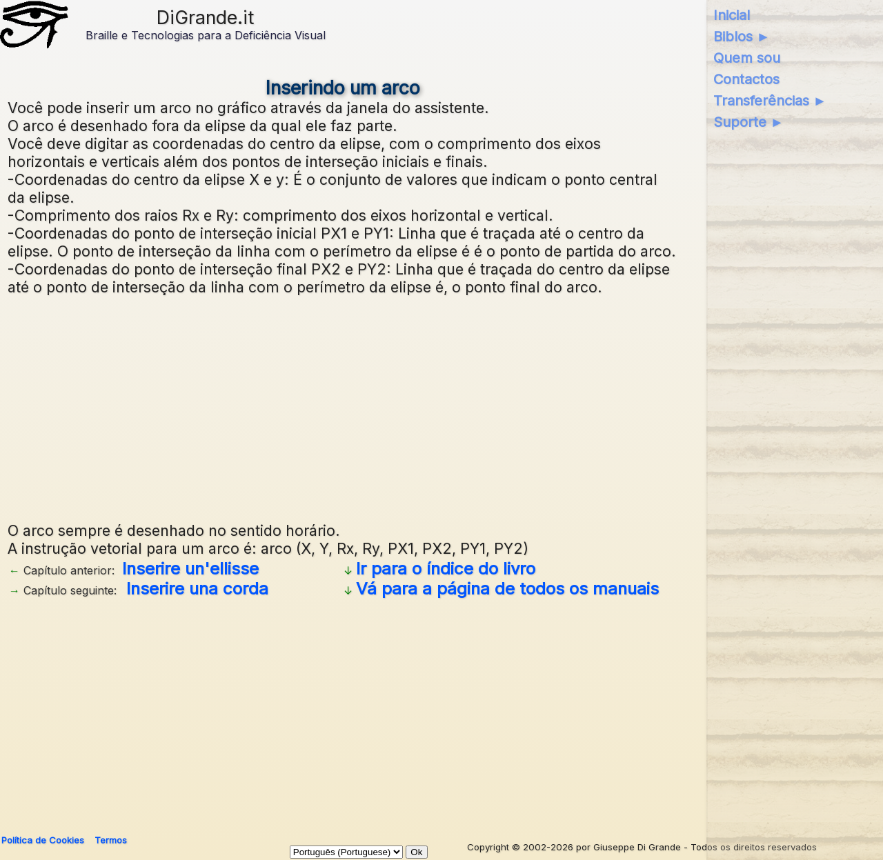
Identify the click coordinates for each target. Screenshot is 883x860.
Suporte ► (748, 122)
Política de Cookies (42, 840)
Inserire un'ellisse (190, 569)
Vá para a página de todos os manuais (507, 589)
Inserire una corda (197, 589)
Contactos (746, 79)
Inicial (731, 15)
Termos (111, 840)
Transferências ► (770, 100)
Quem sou (746, 58)
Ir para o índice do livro (445, 569)
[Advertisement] (343, 406)
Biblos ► (742, 36)
